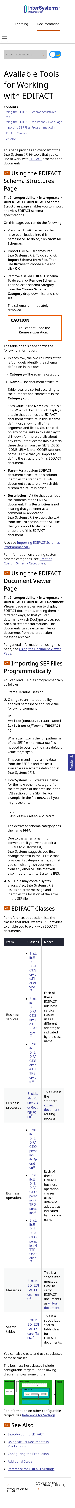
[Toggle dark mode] (55, 54)
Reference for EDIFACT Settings (31, 1469)
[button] (7, 173)
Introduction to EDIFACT (26, 1434)
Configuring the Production (28, 1454)
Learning (21, 24)
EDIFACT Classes (16, 133)
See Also (10, 139)
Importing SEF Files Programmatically (30, 127)
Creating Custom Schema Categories (28, 561)
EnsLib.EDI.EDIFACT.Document (33, 1290)
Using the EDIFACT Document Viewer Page (33, 122)
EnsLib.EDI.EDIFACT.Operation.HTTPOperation (33, 1239)
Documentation (48, 24)
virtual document (51, 1107)
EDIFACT (35, 159)
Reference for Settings (38, 1415)
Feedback (71, 761)
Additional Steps (20, 1461)
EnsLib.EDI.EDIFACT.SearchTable (33, 1329)
